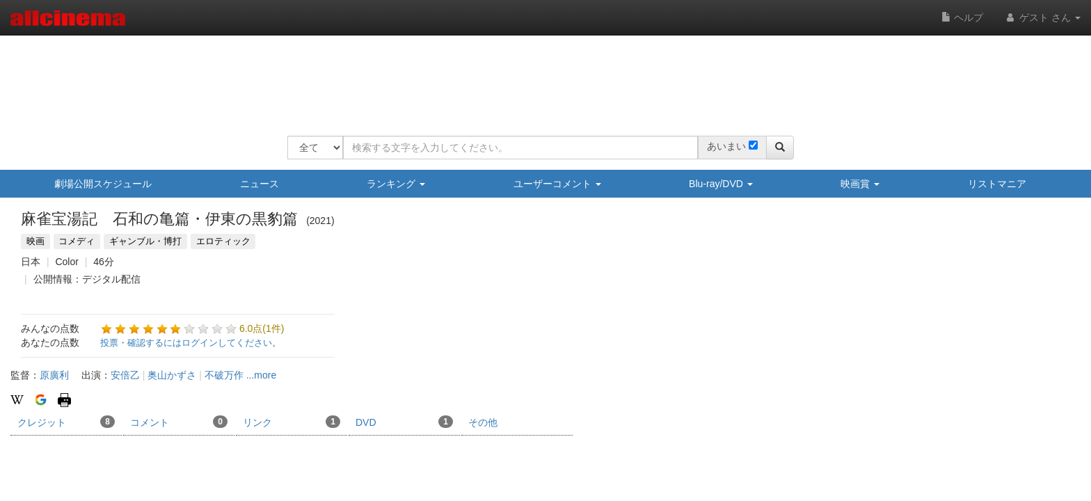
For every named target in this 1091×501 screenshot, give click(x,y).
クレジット (66, 421)
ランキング (396, 183)
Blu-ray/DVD (721, 183)
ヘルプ (962, 17)
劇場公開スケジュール (103, 183)
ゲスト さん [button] (1042, 17)
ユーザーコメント (557, 183)
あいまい (726, 146)
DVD (404, 421)
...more (261, 375)
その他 (482, 422)
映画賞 (860, 183)
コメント (179, 421)
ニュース (259, 183)
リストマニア (997, 183)
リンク (291, 421)
